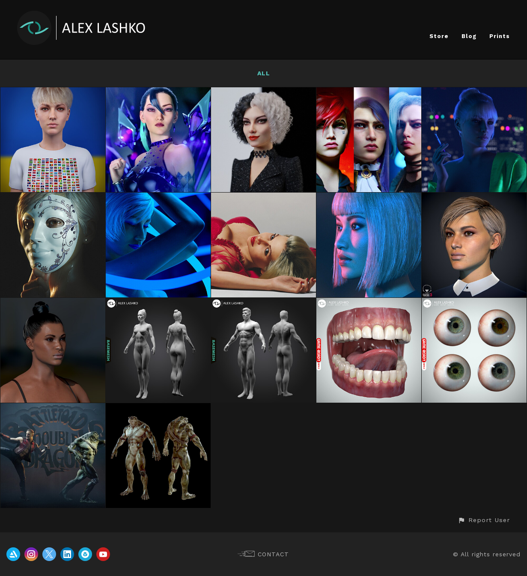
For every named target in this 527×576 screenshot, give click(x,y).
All (263, 73)
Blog (468, 36)
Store (439, 36)
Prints (499, 36)
